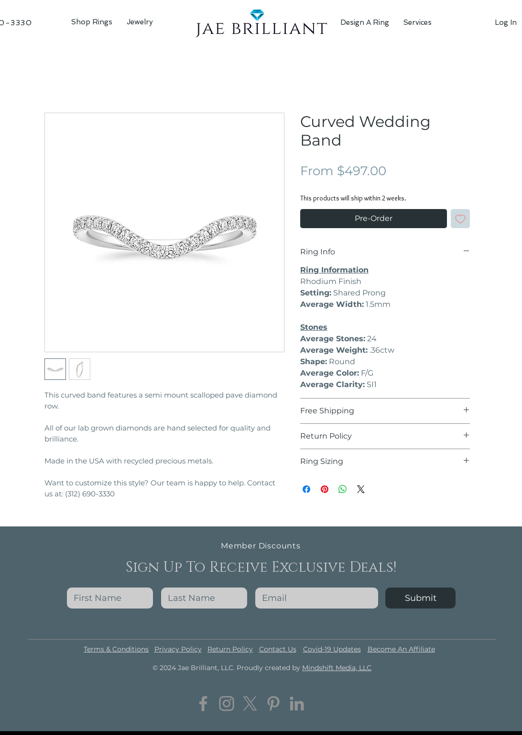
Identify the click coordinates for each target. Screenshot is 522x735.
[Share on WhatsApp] (342, 489)
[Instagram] (227, 703)
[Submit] (420, 598)
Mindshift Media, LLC (336, 667)
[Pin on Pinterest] (324, 489)
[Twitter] (250, 703)
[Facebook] (203, 703)
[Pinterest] (273, 703)
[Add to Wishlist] (460, 218)
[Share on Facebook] (306, 489)
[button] (140, 22)
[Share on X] (361, 489)
